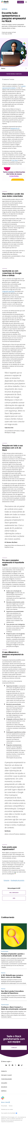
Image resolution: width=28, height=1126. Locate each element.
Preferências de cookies (7, 1109)
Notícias (4, 9)
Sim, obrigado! (14, 892)
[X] (15, 1065)
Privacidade (4, 1105)
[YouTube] (18, 1065)
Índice (3, 68)
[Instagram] (9, 1065)
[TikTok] (22, 1065)
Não (14, 898)
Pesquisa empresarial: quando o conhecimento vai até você (12, 955)
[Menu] (26, 2)
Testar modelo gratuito (14, 74)
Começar (20, 2)
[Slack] (5, 2)
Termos (10, 1105)
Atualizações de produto (17, 880)
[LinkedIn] (6, 1065)
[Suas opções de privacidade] (10, 1113)
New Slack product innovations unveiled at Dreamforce (12, 992)
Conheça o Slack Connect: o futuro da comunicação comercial (13, 1008)
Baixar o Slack (5, 1102)
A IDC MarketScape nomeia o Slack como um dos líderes (12, 976)
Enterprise (6, 880)
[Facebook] (12, 1065)
